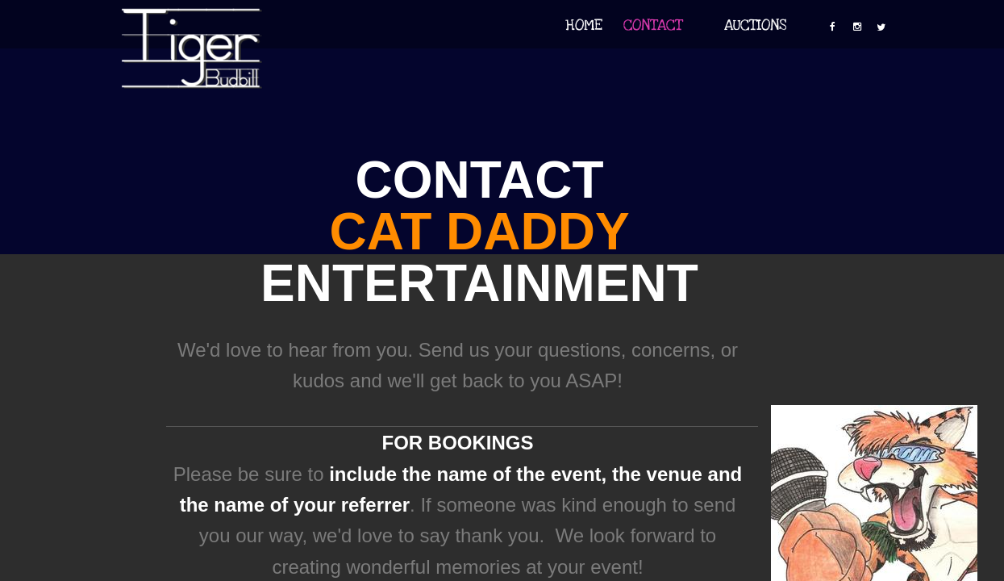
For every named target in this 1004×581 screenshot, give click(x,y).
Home (583, 25)
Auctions (755, 25)
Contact (652, 25)
